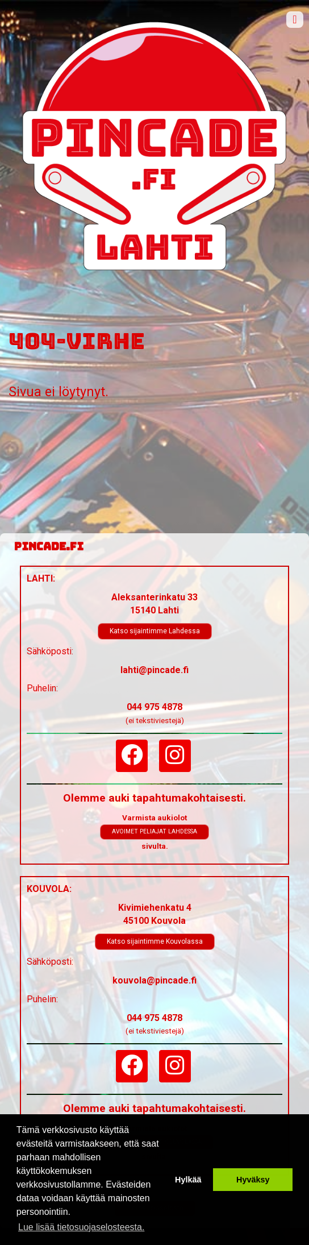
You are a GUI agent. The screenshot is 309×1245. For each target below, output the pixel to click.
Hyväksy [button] (252, 1179)
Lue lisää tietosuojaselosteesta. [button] (81, 1227)
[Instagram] (175, 756)
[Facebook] (132, 756)
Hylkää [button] (188, 1179)
